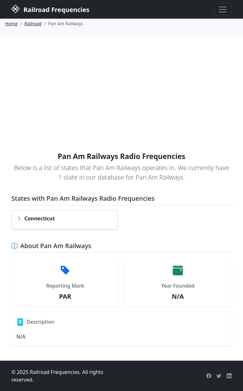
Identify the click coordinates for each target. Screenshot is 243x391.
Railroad (32, 24)
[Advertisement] (121, 84)
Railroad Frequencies (50, 8)
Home (11, 24)
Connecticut (36, 218)
